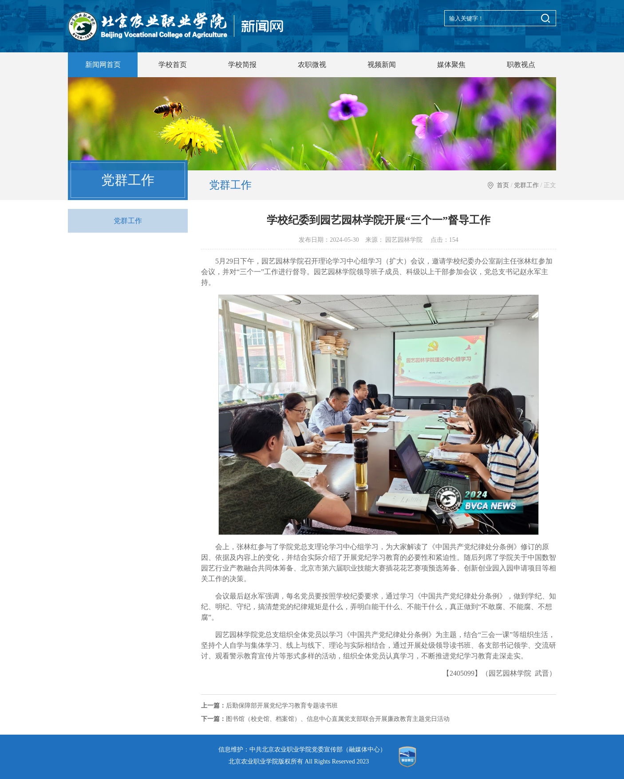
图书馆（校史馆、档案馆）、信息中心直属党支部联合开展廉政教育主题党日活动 (325, 719)
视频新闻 (381, 64)
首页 (503, 185)
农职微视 (312, 64)
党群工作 (526, 185)
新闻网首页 (103, 64)
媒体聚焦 (451, 64)
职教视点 (521, 64)
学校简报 (242, 64)
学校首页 (172, 64)
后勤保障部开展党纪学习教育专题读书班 (269, 705)
